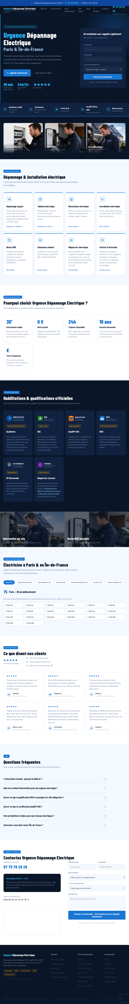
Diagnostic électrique (58, 977)
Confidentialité (110, 981)
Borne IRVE (55, 968)
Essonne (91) (82, 973)
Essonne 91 (60, 582)
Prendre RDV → (74, 271)
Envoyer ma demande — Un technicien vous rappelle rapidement (97, 916)
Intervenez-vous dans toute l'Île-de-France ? (55, 826)
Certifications (55, 9)
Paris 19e (10, 623)
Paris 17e (92, 617)
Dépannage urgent (57, 960)
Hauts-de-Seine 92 (25, 582)
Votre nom (88, 45)
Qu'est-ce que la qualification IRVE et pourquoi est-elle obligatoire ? (55, 798)
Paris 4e (71, 605)
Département (73, 874)
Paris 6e (112, 605)
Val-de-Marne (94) (84, 968)
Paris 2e (30, 605)
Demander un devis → (45, 227)
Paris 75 (9, 582)
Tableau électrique (57, 964)
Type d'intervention (91, 65)
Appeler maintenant (17, 72)
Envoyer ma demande (103, 77)
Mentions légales (111, 977)
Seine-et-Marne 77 (115, 582)
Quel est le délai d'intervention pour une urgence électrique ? (55, 789)
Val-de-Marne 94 (44, 582)
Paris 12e (112, 611)
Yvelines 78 (97, 582)
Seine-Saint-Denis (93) (86, 977)
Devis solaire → (43, 271)
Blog (88, 9)
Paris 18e (112, 617)
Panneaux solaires (57, 973)
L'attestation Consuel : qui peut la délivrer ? (55, 780)
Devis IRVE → (11, 271)
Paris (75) (81, 960)
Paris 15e (50, 617)
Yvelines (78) (82, 981)
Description (72, 895)
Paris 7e (9, 611)
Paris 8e (30, 611)
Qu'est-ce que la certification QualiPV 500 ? (55, 807)
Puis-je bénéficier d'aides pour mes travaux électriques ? (55, 816)
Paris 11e (92, 611)
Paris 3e (50, 605)
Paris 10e (71, 611)
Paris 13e (10, 617)
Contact (105, 9)
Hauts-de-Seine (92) (85, 964)
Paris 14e (30, 617)
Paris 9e (50, 611)
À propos (96, 10)
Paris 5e (91, 605)
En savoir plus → (105, 271)
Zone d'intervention (69, 10)
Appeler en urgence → (14, 227)
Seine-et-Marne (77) (85, 986)
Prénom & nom (73, 863)
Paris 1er (10, 605)
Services (44, 9)
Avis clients (80, 10)
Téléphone (88, 55)
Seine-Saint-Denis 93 (79, 582)
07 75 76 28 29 (71, 3)
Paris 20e (30, 623)
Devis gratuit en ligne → (44, 73)
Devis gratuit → (74, 227)
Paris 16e (71, 617)
